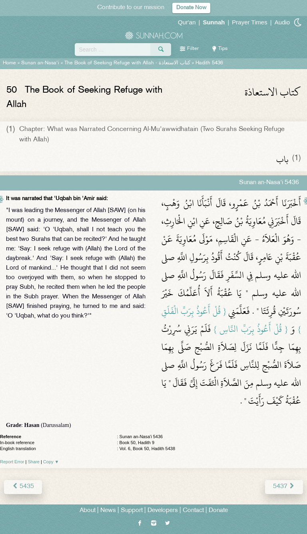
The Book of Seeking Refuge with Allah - (127, 63)
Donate (218, 511)
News (108, 511)
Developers (163, 511)
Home (9, 63)
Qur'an (187, 22)
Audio (282, 22)
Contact (193, 511)
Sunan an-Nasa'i (40, 63)
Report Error (12, 461)
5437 (284, 487)
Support (132, 511)
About (88, 511)
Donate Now (191, 7)
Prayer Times (249, 22)
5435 (23, 487)
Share (34, 461)
